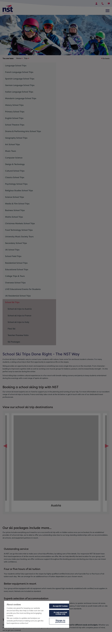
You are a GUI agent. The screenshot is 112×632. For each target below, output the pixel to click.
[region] (36, 614)
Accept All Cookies (60, 606)
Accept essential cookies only (60, 613)
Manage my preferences (60, 621)
